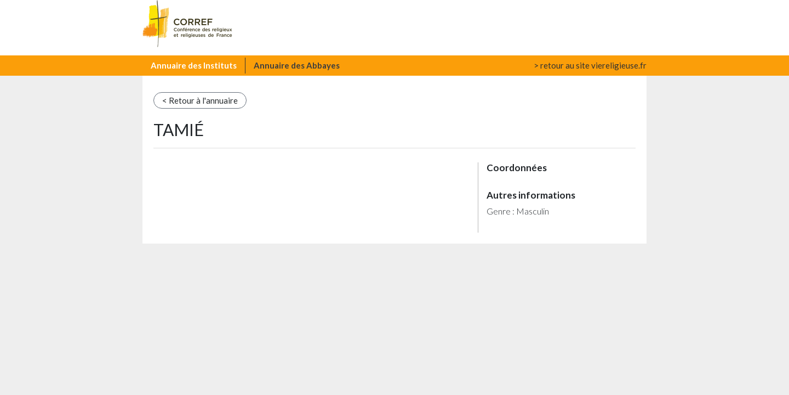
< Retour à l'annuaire (200, 100)
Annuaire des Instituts (194, 65)
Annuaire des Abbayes (297, 65)
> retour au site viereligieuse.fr (590, 65)
